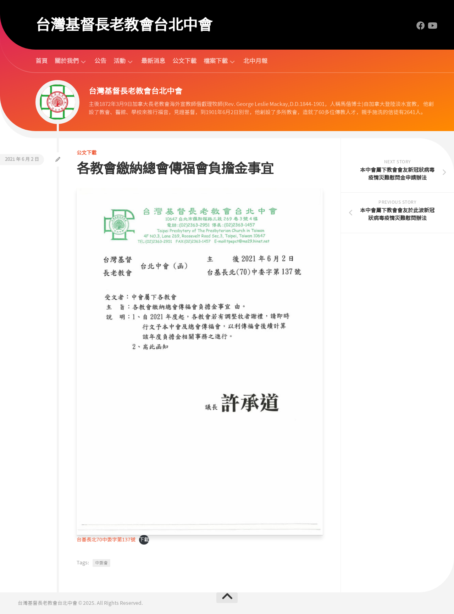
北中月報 (255, 60)
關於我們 (67, 61)
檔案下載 (216, 61)
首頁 (41, 60)
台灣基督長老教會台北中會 (123, 24)
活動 (120, 61)
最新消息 (153, 60)
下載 (144, 539)
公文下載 (184, 60)
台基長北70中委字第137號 (106, 539)
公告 (100, 60)
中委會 (101, 563)
